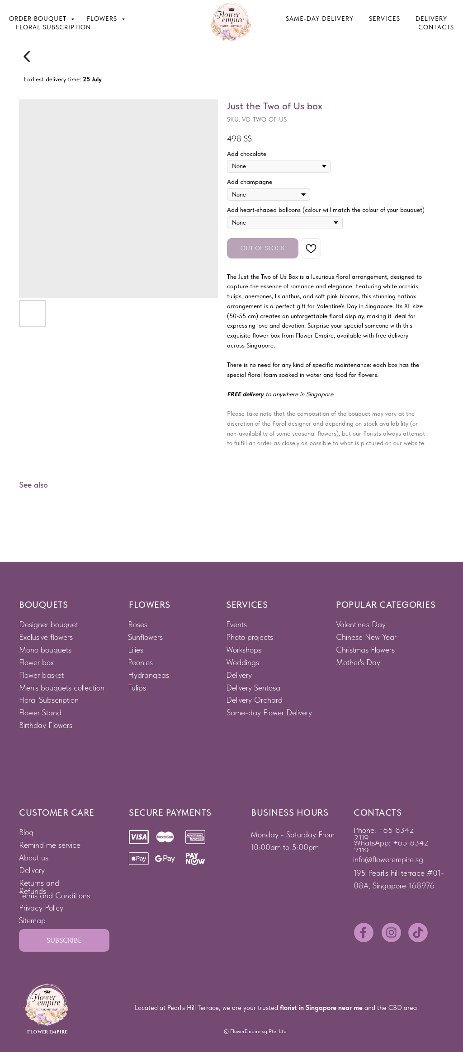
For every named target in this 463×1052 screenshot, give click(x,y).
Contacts (436, 27)
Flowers (103, 18)
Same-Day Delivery (320, 18)
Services (384, 18)
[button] (64, 940)
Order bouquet (39, 18)
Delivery (431, 18)
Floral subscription (53, 27)
